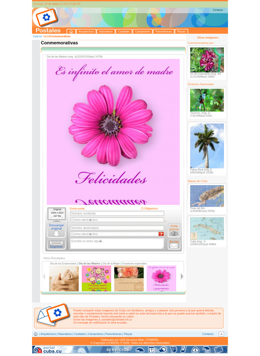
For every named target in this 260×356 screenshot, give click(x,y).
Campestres (95, 333)
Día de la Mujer (111, 263)
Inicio (46, 36)
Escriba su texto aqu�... (117, 243)
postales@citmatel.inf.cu (117, 319)
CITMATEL (152, 339)
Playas (128, 333)
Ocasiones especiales (134, 263)
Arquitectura (48, 333)
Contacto (218, 10)
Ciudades (80, 333)
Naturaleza (65, 333)
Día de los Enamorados (63, 263)
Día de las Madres (89, 263)
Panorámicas (113, 333)
